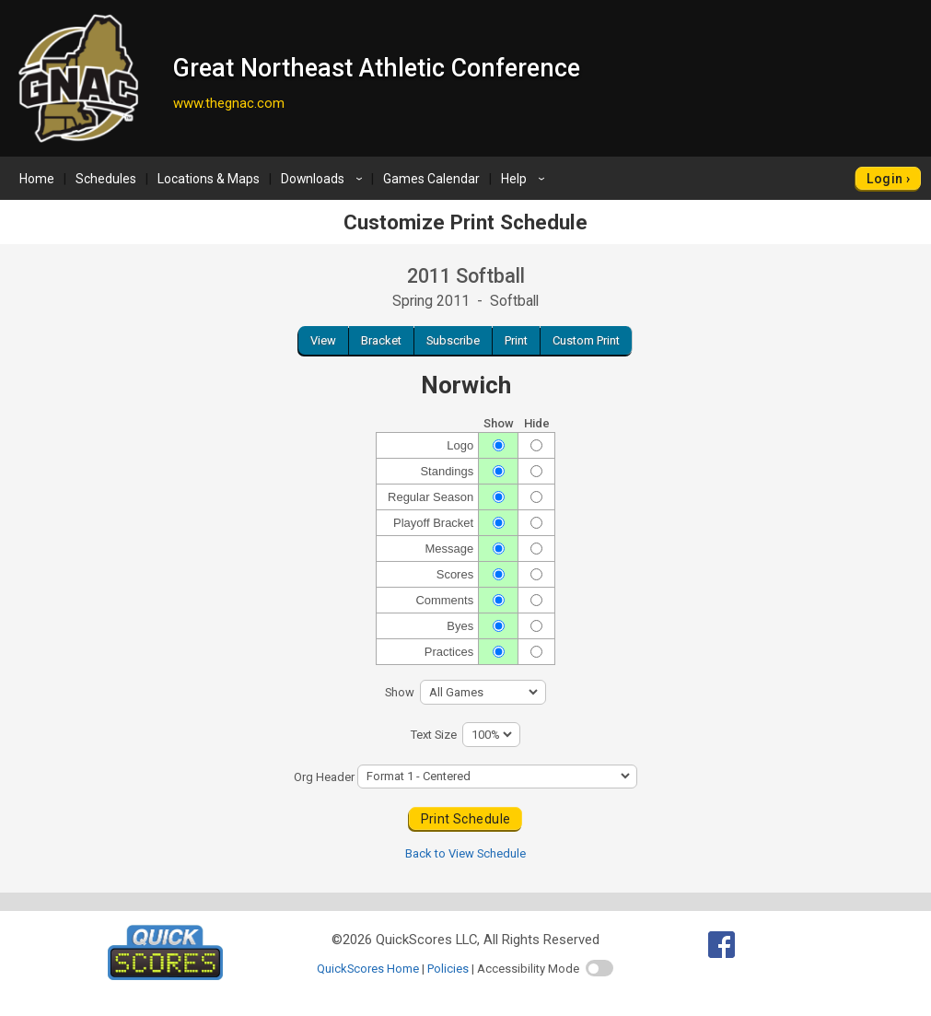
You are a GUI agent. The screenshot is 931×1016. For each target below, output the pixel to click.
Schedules (106, 178)
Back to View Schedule (465, 853)
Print (516, 340)
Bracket (381, 340)
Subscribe (453, 340)
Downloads (324, 178)
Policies (448, 968)
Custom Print (586, 340)
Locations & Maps (208, 178)
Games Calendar (431, 178)
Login (884, 178)
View (323, 340)
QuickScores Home (368, 968)
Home (36, 178)
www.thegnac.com (229, 103)
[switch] (599, 968)
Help (525, 178)
